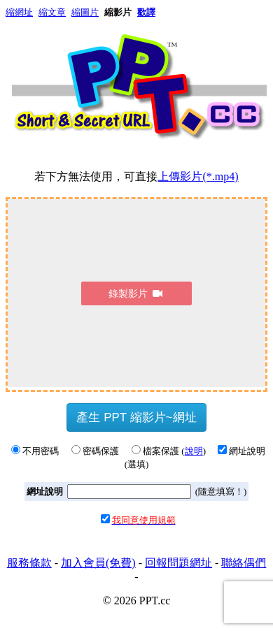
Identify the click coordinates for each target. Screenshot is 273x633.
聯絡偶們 (243, 563)
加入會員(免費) (98, 563)
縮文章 (52, 12)
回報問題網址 (178, 563)
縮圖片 (85, 12)
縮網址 (19, 12)
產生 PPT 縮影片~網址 (136, 417)
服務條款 (29, 563)
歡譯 (146, 12)
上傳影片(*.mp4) (198, 176)
